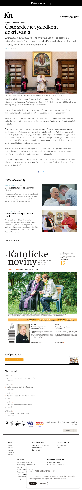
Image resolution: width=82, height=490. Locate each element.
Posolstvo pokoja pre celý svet (18, 413)
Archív (68, 430)
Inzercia (10, 447)
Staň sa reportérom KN (40, 445)
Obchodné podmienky (55, 465)
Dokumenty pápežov (24, 462)
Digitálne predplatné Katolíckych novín (21, 396)
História (10, 455)
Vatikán (8, 376)
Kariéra (10, 450)
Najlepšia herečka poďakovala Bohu (20, 404)
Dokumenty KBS (22, 472)
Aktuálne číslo (61, 445)
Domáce (8, 393)
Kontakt (10, 445)
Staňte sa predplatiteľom (14, 360)
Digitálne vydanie (53, 462)
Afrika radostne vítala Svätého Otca (20, 387)
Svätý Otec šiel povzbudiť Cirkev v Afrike (21, 378)
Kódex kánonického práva (26, 474)
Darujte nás (36, 450)
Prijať (33, 483)
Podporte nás (37, 447)
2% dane (10, 452)
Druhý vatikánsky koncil (25, 469)
